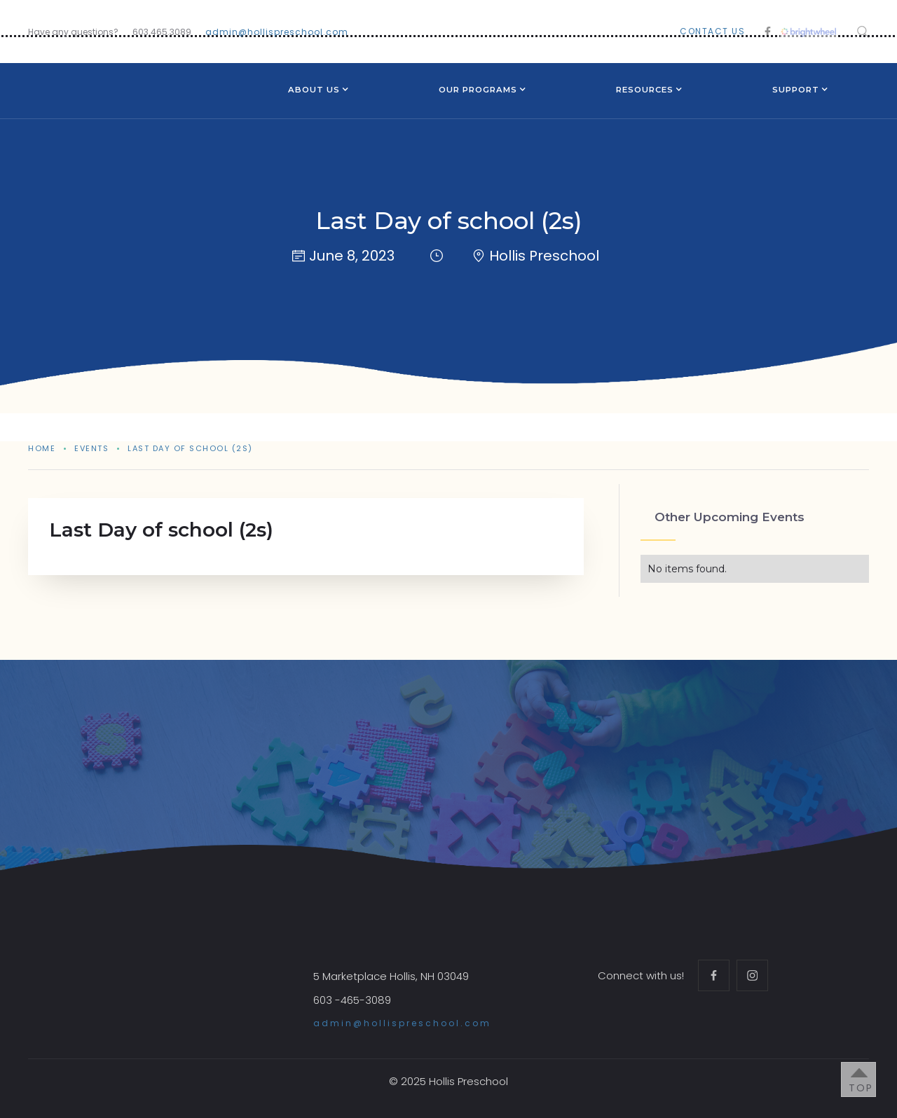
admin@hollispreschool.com (276, 32)
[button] (314, 91)
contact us (712, 31)
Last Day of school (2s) (190, 448)
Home (41, 448)
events (91, 448)
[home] (112, 79)
